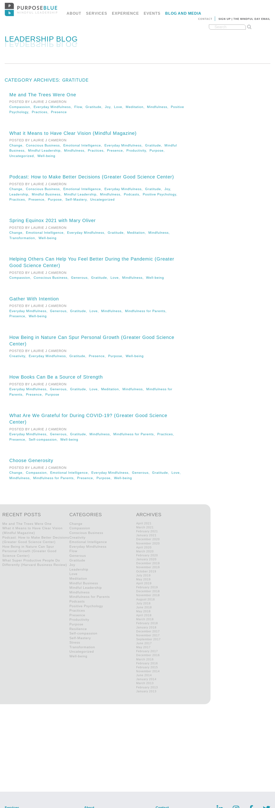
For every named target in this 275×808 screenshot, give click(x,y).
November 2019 (148, 567)
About (74, 13)
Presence (59, 112)
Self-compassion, (44, 439)
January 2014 (146, 679)
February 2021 (147, 531)
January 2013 (146, 691)
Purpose (52, 394)
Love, (120, 107)
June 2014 (144, 675)
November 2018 (148, 595)
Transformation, (24, 238)
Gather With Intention (34, 298)
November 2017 (148, 635)
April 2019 (144, 583)
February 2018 (147, 623)
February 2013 (147, 687)
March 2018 (145, 619)
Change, (17, 145)
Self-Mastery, (77, 199)
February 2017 (147, 651)
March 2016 (145, 659)
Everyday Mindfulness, (54, 107)
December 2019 (148, 563)
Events (152, 13)
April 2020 (144, 547)
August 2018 (145, 599)
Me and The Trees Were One (42, 94)
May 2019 (143, 579)
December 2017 (148, 631)
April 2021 (144, 523)
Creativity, (19, 356)
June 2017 (144, 643)
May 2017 (143, 647)
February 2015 (147, 667)
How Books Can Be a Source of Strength (56, 377)
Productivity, (138, 150)
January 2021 (146, 535)
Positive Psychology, (161, 194)
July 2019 (143, 575)
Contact (205, 18)
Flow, (80, 107)
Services (96, 13)
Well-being (46, 156)
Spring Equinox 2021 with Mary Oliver (52, 220)
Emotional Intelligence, (83, 145)
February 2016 (147, 663)
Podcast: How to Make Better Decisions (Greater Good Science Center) (91, 176)
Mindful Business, (48, 194)
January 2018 (146, 627)
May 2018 (143, 611)
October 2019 (146, 571)
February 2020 (147, 555)
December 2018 (148, 591)
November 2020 (148, 543)
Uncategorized (102, 199)
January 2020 (146, 559)
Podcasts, (133, 194)
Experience (125, 13)
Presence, (116, 150)
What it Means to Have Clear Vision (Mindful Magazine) (73, 133)
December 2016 (148, 655)
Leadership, (20, 194)
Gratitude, (95, 107)
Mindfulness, (159, 107)
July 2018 (143, 603)
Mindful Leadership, (46, 150)
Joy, (109, 107)
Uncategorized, (23, 156)
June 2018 (144, 607)
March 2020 (145, 551)
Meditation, (136, 107)
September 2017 (148, 639)
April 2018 (144, 615)
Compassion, (21, 107)
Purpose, (158, 150)
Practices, (41, 112)
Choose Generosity (31, 460)
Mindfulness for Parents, (146, 311)
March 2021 (145, 527)
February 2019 (147, 587)
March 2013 (145, 683)
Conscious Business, (44, 145)
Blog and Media (183, 13)
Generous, (81, 277)
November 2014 (148, 671)
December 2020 (148, 539)
